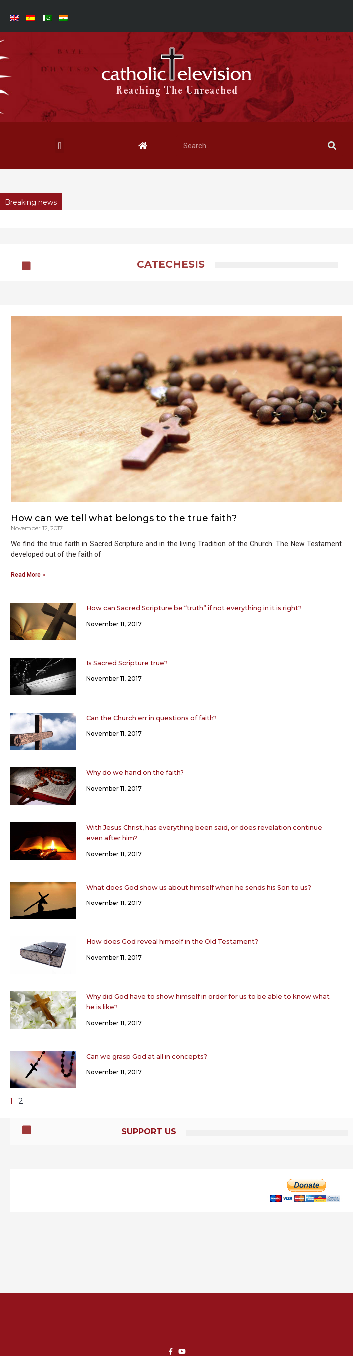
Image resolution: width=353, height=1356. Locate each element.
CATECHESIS (171, 264)
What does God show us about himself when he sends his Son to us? (199, 887)
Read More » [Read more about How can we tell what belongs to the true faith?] (28, 574)
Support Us (149, 1131)
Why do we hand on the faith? (135, 772)
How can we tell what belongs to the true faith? (124, 518)
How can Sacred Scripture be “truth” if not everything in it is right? (194, 608)
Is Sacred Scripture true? (127, 663)
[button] (60, 145)
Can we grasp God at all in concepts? (147, 1056)
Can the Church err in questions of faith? (151, 718)
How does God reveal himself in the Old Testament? (172, 941)
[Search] (332, 145)
